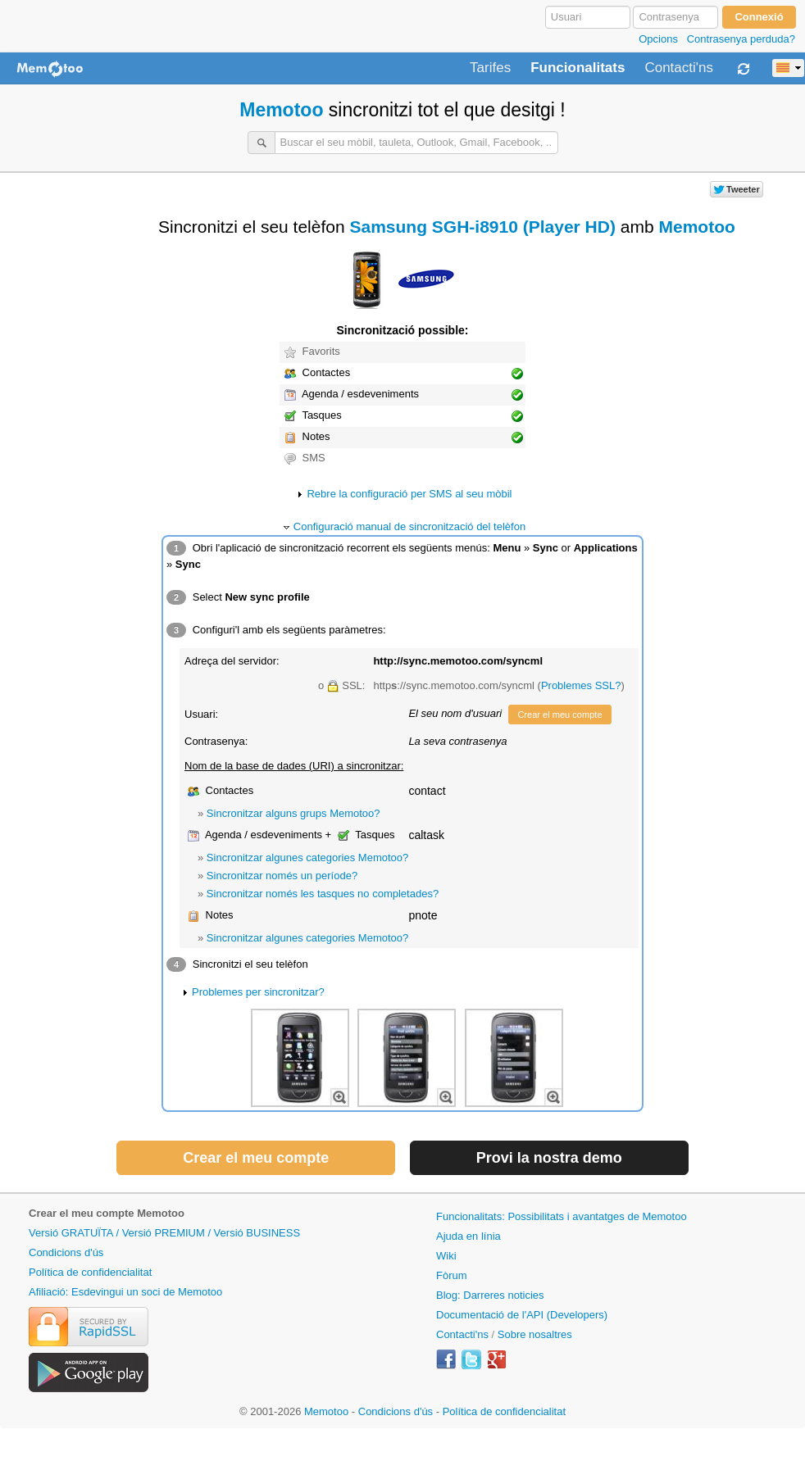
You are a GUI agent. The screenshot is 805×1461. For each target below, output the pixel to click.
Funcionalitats (577, 68)
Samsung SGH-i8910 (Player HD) (482, 226)
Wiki (446, 1256)
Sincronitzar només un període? (282, 875)
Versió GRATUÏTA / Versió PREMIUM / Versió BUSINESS (164, 1233)
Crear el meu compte (559, 714)
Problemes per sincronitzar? (258, 992)
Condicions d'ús (66, 1252)
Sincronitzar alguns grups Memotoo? (293, 813)
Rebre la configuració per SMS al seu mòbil (409, 494)
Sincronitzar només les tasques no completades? (323, 893)
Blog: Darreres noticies (490, 1295)
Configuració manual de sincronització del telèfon (409, 526)
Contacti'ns (678, 68)
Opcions (658, 39)
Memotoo (281, 109)
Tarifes (490, 68)
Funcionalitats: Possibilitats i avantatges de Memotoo (561, 1216)
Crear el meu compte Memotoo (106, 1213)
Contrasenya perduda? (741, 39)
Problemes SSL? (581, 685)
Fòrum (451, 1275)
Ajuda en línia (468, 1236)
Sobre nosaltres (535, 1334)
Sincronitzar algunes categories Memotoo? (307, 857)
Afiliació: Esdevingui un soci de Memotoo (125, 1292)
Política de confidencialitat (90, 1272)
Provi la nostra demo (549, 1158)
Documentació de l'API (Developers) (521, 1315)
